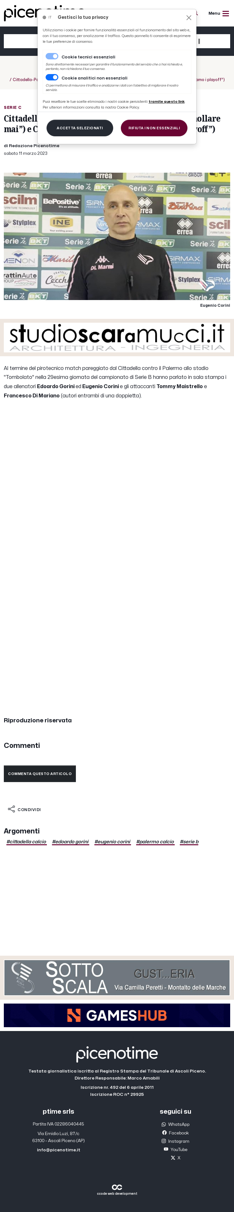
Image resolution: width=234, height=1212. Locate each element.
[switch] (52, 77)
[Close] (189, 18)
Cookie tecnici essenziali (88, 57)
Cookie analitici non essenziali (95, 78)
